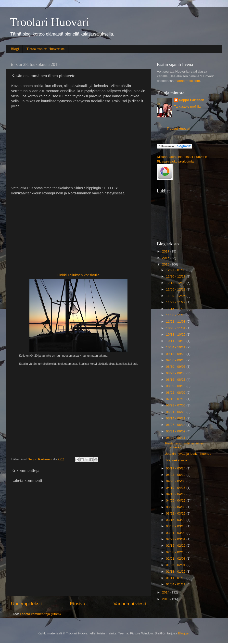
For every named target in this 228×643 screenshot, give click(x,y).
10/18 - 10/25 (176, 334)
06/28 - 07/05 (176, 405)
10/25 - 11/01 (176, 328)
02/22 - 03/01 (176, 539)
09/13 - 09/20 (176, 354)
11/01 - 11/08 (176, 321)
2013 (166, 599)
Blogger (184, 633)
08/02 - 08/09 (176, 392)
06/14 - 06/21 (176, 418)
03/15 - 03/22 (176, 520)
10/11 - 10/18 (176, 341)
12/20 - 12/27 (176, 276)
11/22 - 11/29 (176, 302)
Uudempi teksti (26, 603)
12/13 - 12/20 (176, 283)
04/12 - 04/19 (176, 494)
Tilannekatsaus (176, 460)
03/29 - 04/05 (176, 507)
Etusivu (77, 603)
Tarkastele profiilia (187, 106)
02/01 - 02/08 (176, 558)
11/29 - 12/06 (176, 296)
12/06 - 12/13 (176, 289)
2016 (166, 258)
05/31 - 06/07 (176, 431)
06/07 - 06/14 (176, 425)
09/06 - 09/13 (176, 360)
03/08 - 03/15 (176, 526)
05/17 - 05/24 (176, 468)
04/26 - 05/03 (176, 481)
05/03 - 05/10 (176, 475)
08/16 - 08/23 (176, 379)
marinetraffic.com (187, 81)
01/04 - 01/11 (176, 584)
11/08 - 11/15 (176, 315)
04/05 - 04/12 (176, 500)
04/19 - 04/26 (176, 488)
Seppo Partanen (191, 100)
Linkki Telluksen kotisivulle (78, 275)
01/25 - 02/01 (176, 565)
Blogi (15, 49)
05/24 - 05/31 (176, 438)
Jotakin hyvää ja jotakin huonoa (188, 453)
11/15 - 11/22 (176, 309)
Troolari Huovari (49, 21)
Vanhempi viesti (130, 603)
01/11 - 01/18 (176, 578)
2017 (166, 251)
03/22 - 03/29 (176, 513)
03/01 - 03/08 (176, 533)
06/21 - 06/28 (176, 412)
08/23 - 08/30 (176, 373)
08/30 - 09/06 (176, 366)
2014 (166, 592)
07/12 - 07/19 (176, 399)
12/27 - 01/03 (176, 270)
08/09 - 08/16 (176, 386)
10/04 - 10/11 (176, 347)
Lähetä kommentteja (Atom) (40, 614)
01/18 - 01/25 (176, 571)
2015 (166, 264)
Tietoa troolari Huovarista (45, 49)
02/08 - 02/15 (176, 552)
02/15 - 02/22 (176, 545)
